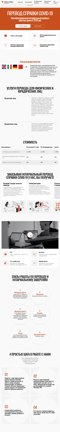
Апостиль (20, 2)
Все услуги (55, 2)
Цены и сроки (30, 5)
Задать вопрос (38, 26)
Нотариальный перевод (38, 2)
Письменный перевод (47, 2)
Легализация (28, 2)
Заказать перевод (23, 26)
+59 (26, 67)
